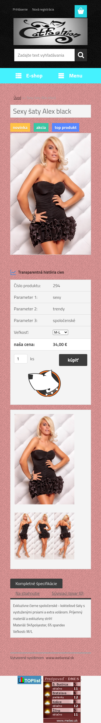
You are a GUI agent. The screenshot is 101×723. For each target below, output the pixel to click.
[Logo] (50, 31)
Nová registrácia (43, 9)
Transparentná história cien (37, 272)
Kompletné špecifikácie (36, 583)
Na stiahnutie (28, 593)
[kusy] (20, 359)
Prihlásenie (20, 9)
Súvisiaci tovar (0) (67, 593)
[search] (81, 55)
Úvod (17, 97)
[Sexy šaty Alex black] (51, 135)
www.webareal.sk (60, 657)
